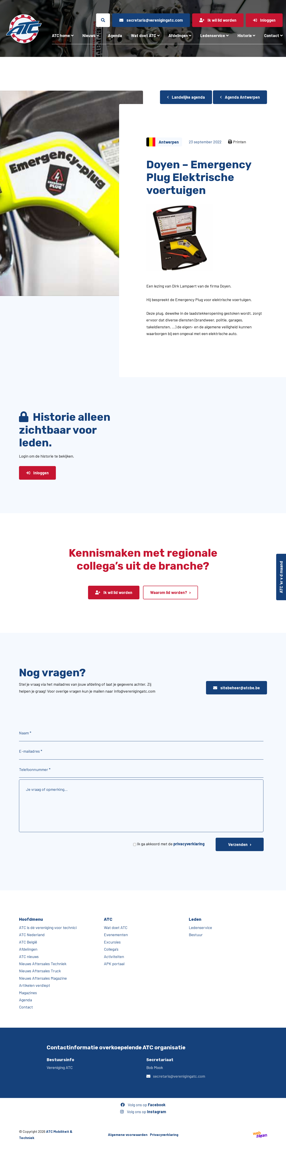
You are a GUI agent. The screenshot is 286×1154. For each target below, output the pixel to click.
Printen (237, 141)
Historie (245, 35)
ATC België (28, 941)
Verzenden (238, 844)
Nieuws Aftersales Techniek (42, 963)
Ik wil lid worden (113, 592)
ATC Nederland (32, 934)
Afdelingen (178, 35)
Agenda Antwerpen (240, 97)
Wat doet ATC (143, 35)
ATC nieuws (29, 956)
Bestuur (196, 934)
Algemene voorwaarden (127, 1134)
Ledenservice (212, 35)
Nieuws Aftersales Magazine (43, 978)
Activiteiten (114, 956)
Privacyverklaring (164, 1134)
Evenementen (116, 934)
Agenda (115, 35)
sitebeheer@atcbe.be (236, 687)
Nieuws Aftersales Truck (40, 970)
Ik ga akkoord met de (170, 843)
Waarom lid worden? (168, 592)
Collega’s (111, 949)
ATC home (61, 35)
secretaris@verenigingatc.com (179, 1076)
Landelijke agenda (186, 97)
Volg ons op (143, 1104)
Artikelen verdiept (34, 985)
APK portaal (114, 963)
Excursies (112, 941)
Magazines (28, 992)
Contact (271, 35)
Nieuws (89, 35)
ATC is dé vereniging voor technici (48, 927)
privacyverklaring (188, 843)
